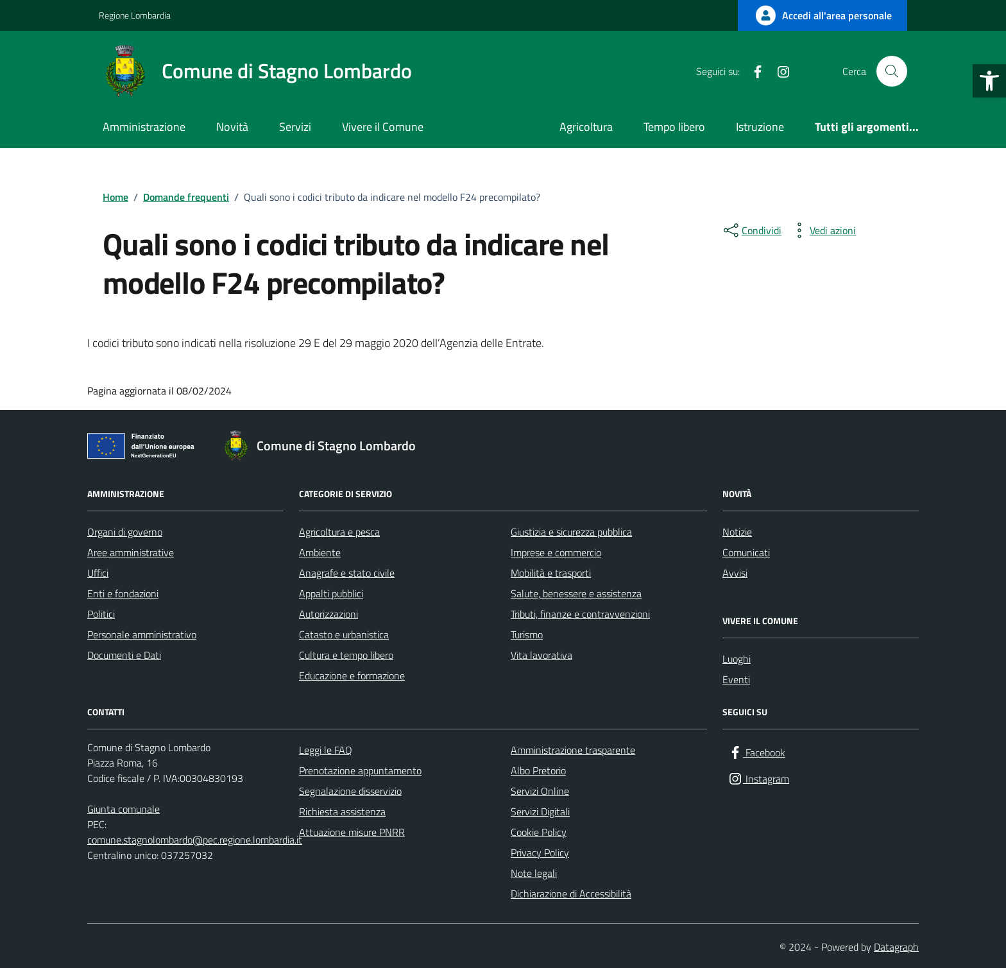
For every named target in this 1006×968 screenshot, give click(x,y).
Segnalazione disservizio (350, 791)
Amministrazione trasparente (573, 750)
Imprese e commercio (556, 552)
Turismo (527, 634)
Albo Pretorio (538, 770)
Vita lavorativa (541, 655)
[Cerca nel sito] (891, 71)
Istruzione (760, 126)
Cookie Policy (539, 832)
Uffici (97, 573)
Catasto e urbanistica (344, 634)
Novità (232, 126)
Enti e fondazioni (122, 593)
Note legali (534, 873)
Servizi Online (540, 791)
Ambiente (320, 552)
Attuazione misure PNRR (352, 832)
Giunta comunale (123, 809)
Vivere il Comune (382, 126)
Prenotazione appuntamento (360, 770)
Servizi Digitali (540, 811)
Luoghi (736, 659)
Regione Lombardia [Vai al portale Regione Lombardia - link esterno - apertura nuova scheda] (135, 15)
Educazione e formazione (352, 675)
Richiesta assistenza (342, 811)
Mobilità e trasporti (551, 573)
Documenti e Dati (124, 655)
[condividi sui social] (751, 230)
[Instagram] (778, 71)
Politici (101, 614)
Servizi (295, 126)
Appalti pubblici (331, 593)
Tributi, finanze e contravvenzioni (580, 614)
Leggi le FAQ (325, 750)
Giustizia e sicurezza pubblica (571, 531)
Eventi (736, 679)
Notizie (737, 531)
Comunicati (746, 552)
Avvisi (734, 573)
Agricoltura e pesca (339, 531)
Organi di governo (124, 531)
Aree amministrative (130, 552)
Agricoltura (586, 126)
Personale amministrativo (141, 634)
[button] (989, 81)
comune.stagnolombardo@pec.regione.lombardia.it (194, 839)
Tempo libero (674, 126)
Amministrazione (144, 126)
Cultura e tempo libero (346, 655)
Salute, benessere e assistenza (576, 593)
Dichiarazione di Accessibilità (571, 893)
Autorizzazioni (328, 614)
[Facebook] (752, 71)
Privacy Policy (540, 852)
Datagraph (896, 947)
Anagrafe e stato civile (347, 573)
